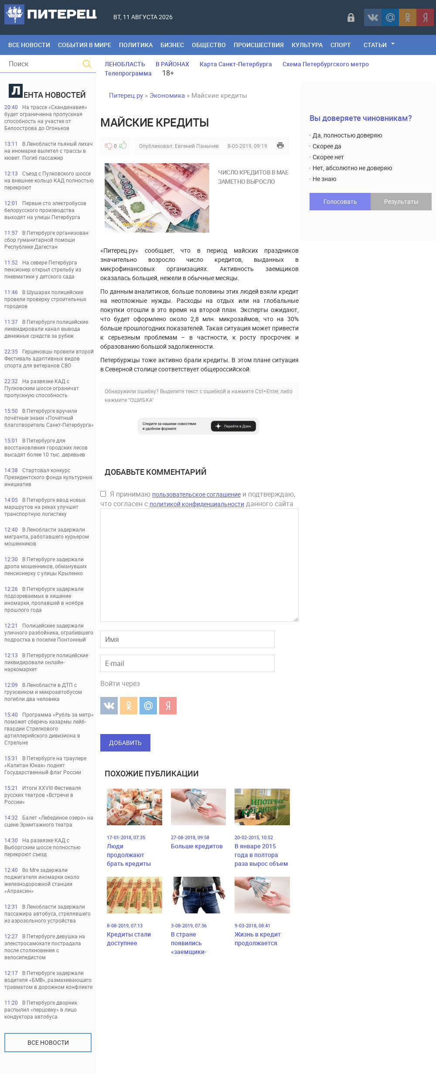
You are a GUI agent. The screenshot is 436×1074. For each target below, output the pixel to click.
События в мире (84, 45)
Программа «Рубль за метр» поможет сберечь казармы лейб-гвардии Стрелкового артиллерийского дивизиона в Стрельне (49, 728)
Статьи (375, 45)
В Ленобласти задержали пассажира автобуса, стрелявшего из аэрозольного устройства (47, 913)
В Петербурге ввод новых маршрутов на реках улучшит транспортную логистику (44, 506)
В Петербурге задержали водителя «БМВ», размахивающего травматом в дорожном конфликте (48, 979)
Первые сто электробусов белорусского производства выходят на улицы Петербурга (45, 209)
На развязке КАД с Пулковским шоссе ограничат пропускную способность (41, 387)
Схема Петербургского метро (326, 64)
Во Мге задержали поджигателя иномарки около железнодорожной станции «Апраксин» (41, 880)
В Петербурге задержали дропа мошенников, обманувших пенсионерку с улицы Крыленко (45, 566)
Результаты (401, 201)
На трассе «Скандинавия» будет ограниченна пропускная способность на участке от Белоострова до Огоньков (45, 117)
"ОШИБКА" (141, 399)
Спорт (340, 45)
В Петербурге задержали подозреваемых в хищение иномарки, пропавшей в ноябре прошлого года (44, 599)
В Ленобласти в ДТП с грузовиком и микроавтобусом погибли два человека (43, 691)
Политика (136, 45)
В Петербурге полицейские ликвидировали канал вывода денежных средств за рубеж (46, 328)
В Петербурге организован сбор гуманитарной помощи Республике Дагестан (46, 239)
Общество (209, 45)
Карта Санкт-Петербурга (236, 64)
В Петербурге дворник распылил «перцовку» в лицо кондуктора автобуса (40, 1009)
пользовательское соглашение (196, 494)
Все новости (48, 1042)
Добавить (125, 742)
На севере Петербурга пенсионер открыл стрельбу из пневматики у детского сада (42, 269)
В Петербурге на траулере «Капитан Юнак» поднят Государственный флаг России (45, 765)
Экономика (167, 95)
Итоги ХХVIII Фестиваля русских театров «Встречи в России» (42, 794)
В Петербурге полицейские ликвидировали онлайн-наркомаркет (46, 662)
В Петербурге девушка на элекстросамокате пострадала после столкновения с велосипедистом (44, 947)
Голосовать (340, 201)
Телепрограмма (128, 73)
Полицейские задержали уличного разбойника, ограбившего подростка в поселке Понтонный (48, 632)
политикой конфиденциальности (197, 504)
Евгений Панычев (197, 145)
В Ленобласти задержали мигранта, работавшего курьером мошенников (46, 536)
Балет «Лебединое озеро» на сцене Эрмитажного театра (48, 821)
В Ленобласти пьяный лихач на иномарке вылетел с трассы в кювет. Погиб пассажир (48, 150)
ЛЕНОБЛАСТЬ (125, 64)
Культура (307, 45)
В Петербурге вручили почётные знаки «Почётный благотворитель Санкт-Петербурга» (49, 417)
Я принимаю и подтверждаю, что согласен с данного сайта (197, 498)
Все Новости (29, 45)
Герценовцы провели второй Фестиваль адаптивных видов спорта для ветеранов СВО (49, 358)
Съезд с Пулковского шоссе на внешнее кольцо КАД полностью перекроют (49, 180)
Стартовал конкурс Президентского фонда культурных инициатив (48, 477)
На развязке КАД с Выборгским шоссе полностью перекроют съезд (42, 847)
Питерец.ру (126, 95)
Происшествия (259, 45)
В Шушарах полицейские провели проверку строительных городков (45, 298)
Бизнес (172, 45)
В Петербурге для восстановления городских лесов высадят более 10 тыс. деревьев (46, 447)
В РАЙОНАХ (172, 64)
